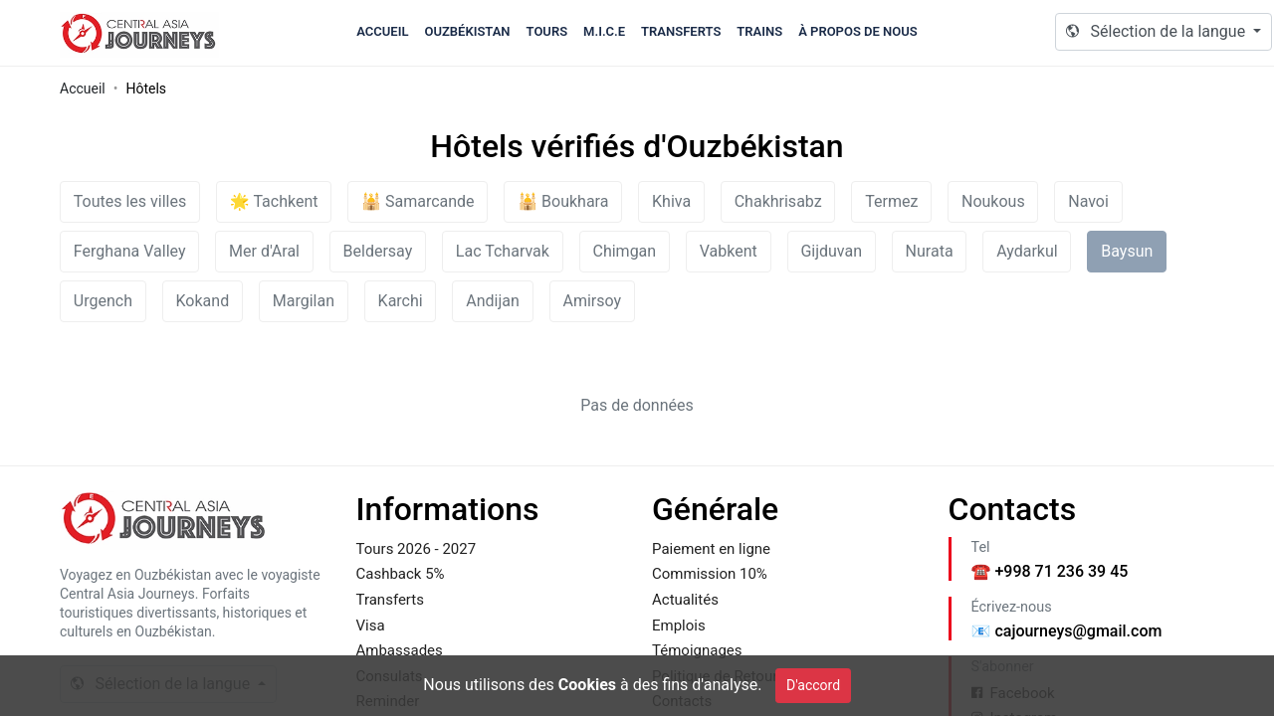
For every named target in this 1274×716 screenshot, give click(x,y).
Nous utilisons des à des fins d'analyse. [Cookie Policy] (592, 684)
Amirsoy (591, 300)
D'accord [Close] (813, 685)
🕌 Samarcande (418, 201)
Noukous (993, 201)
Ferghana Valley (130, 251)
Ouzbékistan (467, 31)
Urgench (103, 300)
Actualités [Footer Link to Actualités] (685, 600)
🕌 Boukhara (563, 201)
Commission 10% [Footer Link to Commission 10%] (709, 574)
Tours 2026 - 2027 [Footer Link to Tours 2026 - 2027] (416, 549)
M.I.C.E (604, 31)
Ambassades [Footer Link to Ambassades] (399, 650)
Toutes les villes (130, 201)
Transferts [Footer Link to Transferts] (390, 600)
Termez (891, 201)
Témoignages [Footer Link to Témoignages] (697, 650)
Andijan (493, 300)
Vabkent (728, 251)
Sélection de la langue (1157, 31)
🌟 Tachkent (274, 201)
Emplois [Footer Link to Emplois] (679, 625)
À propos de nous (858, 31)
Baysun (1127, 251)
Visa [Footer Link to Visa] (370, 625)
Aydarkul (1026, 251)
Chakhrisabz (778, 201)
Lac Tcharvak (502, 251)
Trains (759, 31)
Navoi (1088, 201)
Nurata (930, 251)
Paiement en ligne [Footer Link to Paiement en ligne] (711, 549)
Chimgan (624, 251)
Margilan (303, 300)
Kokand (203, 300)
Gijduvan (831, 251)
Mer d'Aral (264, 251)
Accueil (382, 31)
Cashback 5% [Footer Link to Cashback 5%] (400, 574)
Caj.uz (139, 33)
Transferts (681, 31)
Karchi (400, 300)
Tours (547, 31)
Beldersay (378, 251)
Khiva (671, 201)
